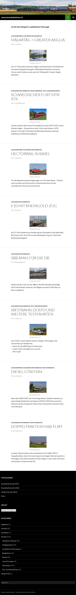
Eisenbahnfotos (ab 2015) (10, 484)
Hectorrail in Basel (30, 153)
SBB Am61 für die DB (30, 257)
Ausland (4, 528)
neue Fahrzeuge (36, 91)
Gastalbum (5, 533)
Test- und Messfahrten (51, 91)
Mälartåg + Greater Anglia (38, 40)
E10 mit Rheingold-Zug (34, 205)
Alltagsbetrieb (16, 36)
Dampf (4, 557)
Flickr (3, 496)
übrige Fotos (5, 574)
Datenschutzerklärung (8, 592)
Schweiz (4, 537)
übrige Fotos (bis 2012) (9, 492)
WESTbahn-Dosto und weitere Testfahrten (33, 312)
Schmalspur (6, 565)
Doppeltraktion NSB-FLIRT (37, 426)
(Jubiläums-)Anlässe (9, 541)
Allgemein (4, 524)
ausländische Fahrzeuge (32, 36)
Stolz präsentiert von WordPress (25, 592)
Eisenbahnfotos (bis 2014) (10, 488)
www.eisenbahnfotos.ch (12, 17)
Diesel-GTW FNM (26, 371)
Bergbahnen (6, 553)
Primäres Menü (73, 17)
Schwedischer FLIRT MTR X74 (35, 96)
